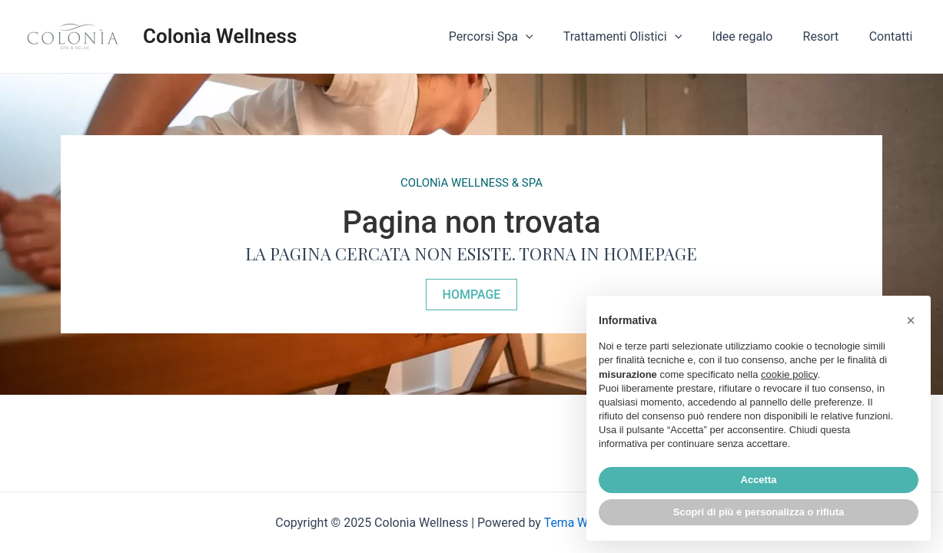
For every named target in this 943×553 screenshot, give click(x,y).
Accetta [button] (759, 479)
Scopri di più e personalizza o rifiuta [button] (758, 512)
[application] (551, 37)
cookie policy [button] (789, 374)
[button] (472, 294)
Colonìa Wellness (220, 36)
